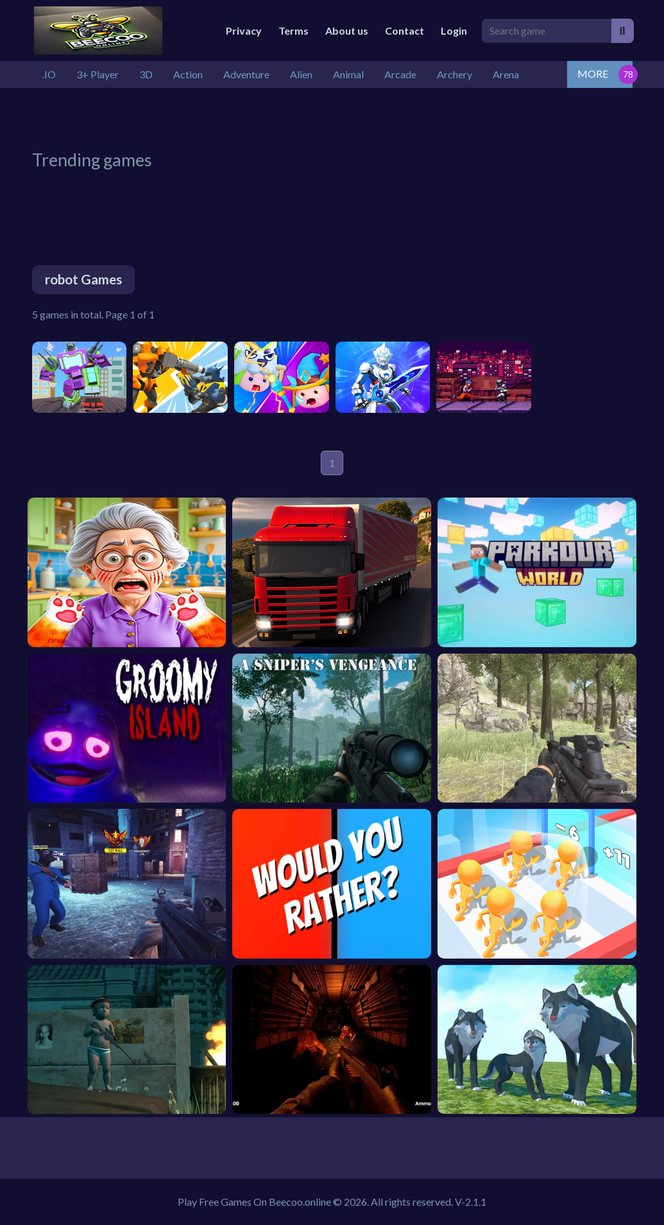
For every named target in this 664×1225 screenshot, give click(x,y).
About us (346, 30)
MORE (592, 73)
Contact (404, 30)
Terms (293, 30)
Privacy (244, 30)
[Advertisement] (343, 117)
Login (454, 30)
